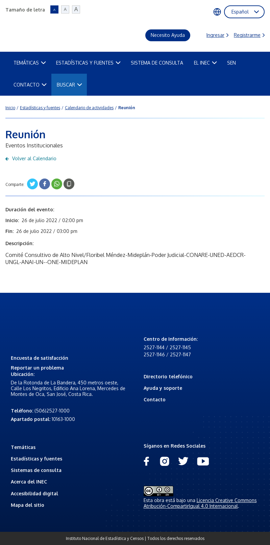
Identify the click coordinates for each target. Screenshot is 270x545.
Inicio (10, 107)
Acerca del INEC (29, 481)
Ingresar (217, 35)
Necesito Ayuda (168, 35)
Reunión (126, 107)
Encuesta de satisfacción (39, 358)
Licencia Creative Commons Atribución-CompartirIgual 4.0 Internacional (200, 503)
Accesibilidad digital (34, 493)
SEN (231, 63)
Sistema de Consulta (157, 63)
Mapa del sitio (27, 505)
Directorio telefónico (168, 376)
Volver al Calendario (30, 158)
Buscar (69, 85)
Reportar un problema (37, 368)
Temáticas (30, 63)
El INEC (205, 63)
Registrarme (249, 35)
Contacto (30, 85)
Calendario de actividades (89, 107)
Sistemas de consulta (36, 470)
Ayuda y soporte (163, 388)
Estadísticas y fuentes (88, 63)
